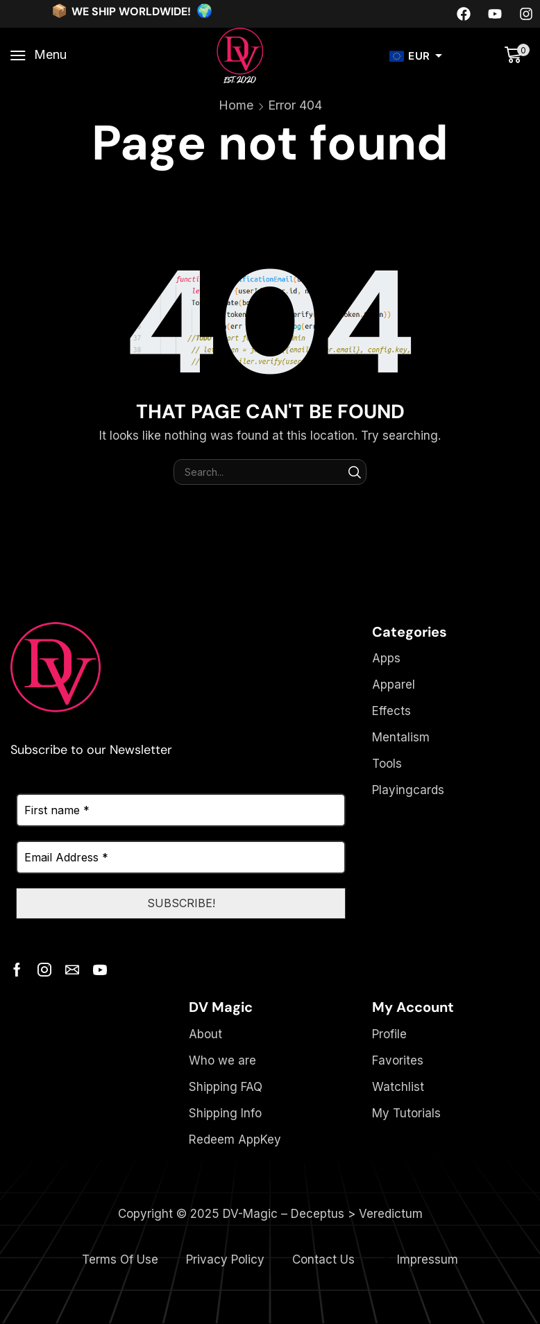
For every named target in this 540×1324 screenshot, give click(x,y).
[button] (38, 55)
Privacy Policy (225, 1260)
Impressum (427, 1260)
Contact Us (323, 1260)
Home (236, 105)
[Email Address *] (181, 857)
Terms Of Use (120, 1260)
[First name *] (181, 810)
